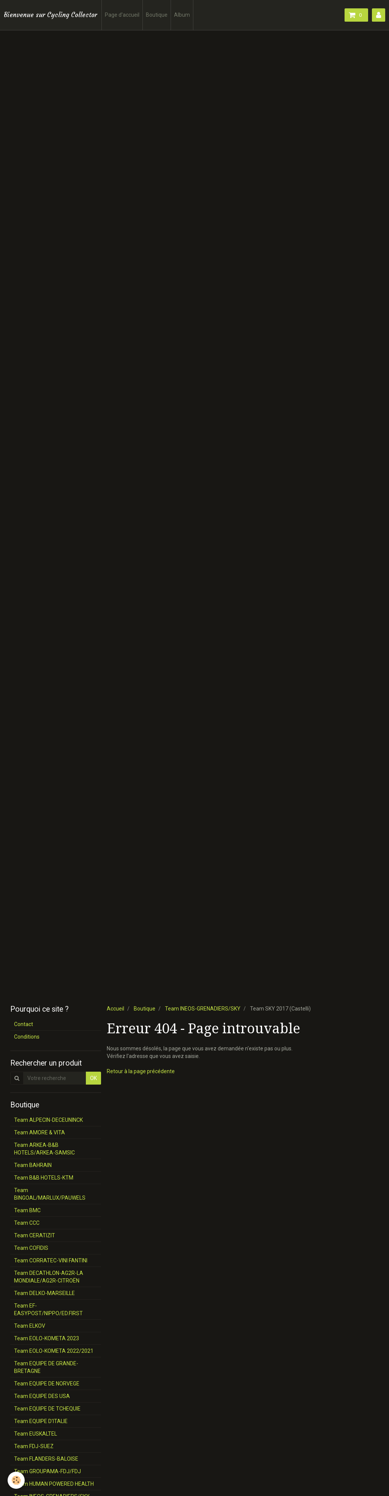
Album (182, 15)
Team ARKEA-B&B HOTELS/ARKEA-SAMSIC (44, 1149)
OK (93, 1078)
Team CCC (27, 1223)
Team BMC (27, 1210)
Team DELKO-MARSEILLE (44, 1293)
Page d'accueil (122, 15)
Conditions (27, 1037)
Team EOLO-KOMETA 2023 (46, 1338)
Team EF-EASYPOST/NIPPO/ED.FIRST (48, 1309)
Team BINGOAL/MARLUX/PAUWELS (49, 1194)
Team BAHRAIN (33, 1165)
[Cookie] (16, 1480)
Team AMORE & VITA (39, 1132)
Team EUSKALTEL (35, 1434)
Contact (23, 1024)
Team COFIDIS (31, 1248)
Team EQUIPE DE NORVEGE (46, 1384)
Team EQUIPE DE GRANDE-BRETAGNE (46, 1367)
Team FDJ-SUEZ (34, 1446)
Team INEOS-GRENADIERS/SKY (202, 1009)
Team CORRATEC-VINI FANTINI (50, 1260)
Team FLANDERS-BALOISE (46, 1459)
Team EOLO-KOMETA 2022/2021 (53, 1351)
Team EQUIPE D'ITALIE (41, 1421)
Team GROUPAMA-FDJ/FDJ (47, 1471)
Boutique (157, 15)
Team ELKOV (29, 1326)
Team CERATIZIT (34, 1235)
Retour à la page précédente (141, 1071)
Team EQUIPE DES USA (42, 1396)
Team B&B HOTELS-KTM (43, 1178)
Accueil (115, 1009)
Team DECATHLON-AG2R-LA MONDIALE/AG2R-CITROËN (48, 1277)
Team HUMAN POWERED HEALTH (54, 1484)
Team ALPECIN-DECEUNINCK (48, 1120)
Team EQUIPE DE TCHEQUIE (47, 1409)
